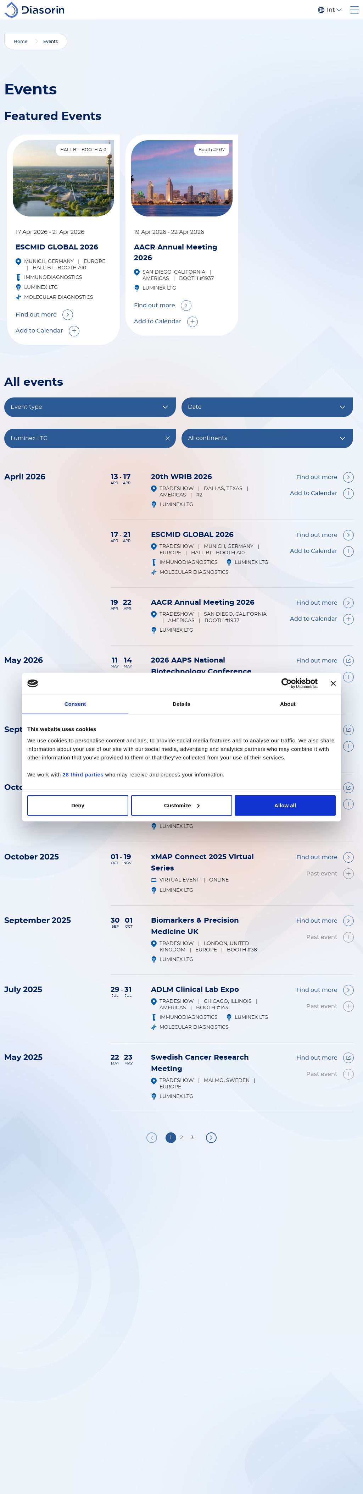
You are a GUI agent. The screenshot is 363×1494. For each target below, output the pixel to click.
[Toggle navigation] (354, 10)
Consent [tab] (75, 704)
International (331, 10)
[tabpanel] (63, 239)
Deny (77, 805)
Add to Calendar (39, 331)
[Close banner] (333, 683)
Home (20, 41)
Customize (182, 805)
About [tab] (288, 704)
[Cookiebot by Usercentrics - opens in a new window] (287, 683)
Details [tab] (181, 704)
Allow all (285, 805)
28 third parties (83, 774)
